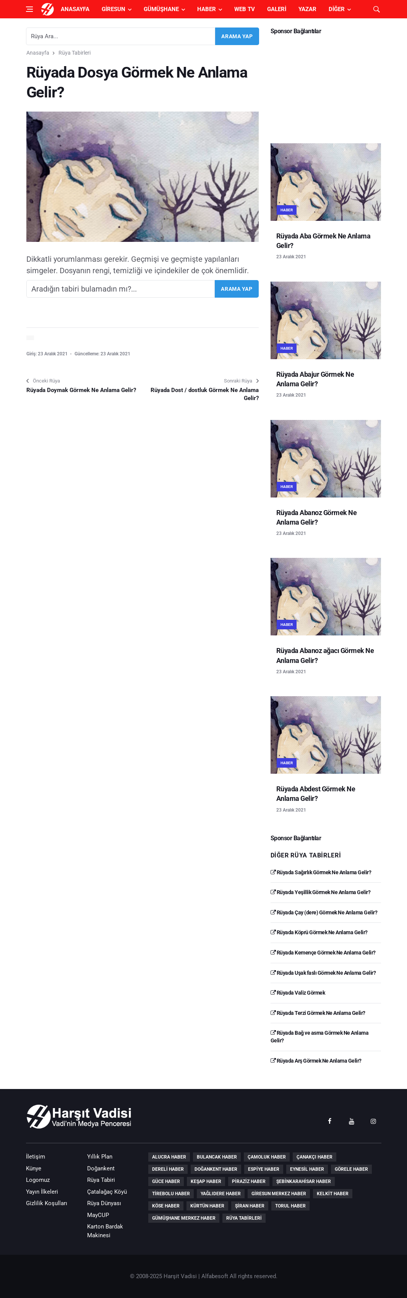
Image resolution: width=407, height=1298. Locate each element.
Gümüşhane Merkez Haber (184, 1218)
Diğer (337, 9)
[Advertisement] (326, 86)
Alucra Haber (169, 1157)
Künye (33, 1168)
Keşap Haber (206, 1181)
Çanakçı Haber (314, 1157)
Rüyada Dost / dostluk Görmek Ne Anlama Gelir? (205, 394)
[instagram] (373, 1121)
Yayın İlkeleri (42, 1191)
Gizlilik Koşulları (46, 1203)
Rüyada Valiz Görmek (298, 993)
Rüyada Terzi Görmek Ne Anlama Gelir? (318, 1013)
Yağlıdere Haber (221, 1193)
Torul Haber (290, 1206)
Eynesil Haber (307, 1169)
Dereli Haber (168, 1169)
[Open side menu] (29, 9)
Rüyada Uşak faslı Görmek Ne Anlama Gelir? (323, 973)
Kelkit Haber (333, 1193)
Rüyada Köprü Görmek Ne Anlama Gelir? (319, 932)
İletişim (35, 1156)
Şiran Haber (249, 1206)
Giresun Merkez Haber (278, 1193)
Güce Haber (166, 1181)
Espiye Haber (263, 1169)
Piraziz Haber (249, 1181)
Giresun (113, 9)
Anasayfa (75, 9)
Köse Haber (166, 1206)
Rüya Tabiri (101, 1179)
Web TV (244, 9)
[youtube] (352, 1121)
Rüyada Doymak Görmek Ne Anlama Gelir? (81, 390)
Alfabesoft (214, 1276)
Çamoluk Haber (267, 1157)
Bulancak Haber (217, 1157)
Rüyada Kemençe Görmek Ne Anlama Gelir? (323, 953)
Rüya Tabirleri (74, 53)
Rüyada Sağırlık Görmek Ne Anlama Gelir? (321, 872)
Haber (206, 9)
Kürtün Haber (207, 1206)
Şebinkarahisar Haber (303, 1181)
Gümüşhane (161, 9)
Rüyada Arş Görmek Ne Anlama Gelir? (316, 1061)
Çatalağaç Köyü (107, 1191)
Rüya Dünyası (104, 1203)
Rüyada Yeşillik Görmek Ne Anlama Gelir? (321, 892)
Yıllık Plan (99, 1156)
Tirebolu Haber (171, 1193)
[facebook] (330, 1121)
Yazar (307, 9)
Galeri (276, 9)
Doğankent (101, 1168)
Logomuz (38, 1179)
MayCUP (98, 1215)
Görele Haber (351, 1169)
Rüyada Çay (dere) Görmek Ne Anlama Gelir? (324, 912)
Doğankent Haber (216, 1169)
